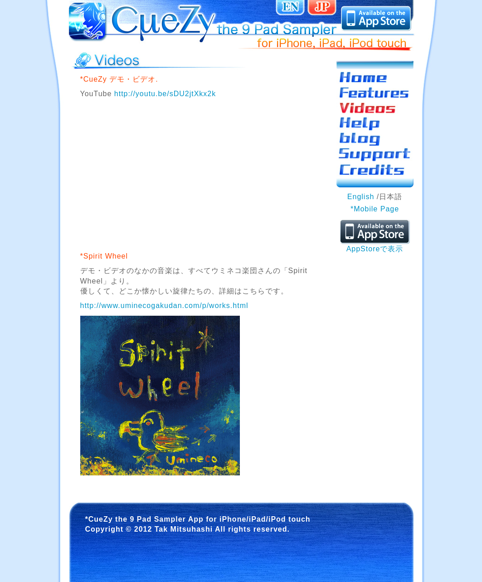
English (360, 197)
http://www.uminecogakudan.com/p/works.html (164, 305)
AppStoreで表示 (375, 245)
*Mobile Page (375, 209)
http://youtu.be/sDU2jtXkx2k (165, 94)
